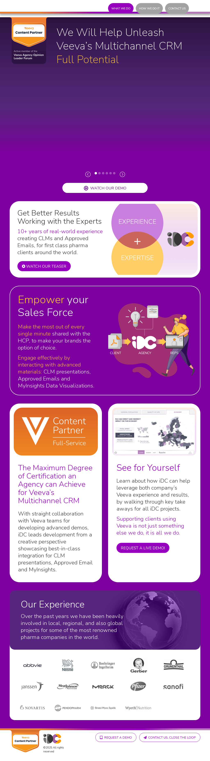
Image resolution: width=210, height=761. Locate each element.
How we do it (149, 8)
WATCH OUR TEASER (45, 266)
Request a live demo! (144, 548)
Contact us (177, 8)
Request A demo (179, 737)
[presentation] (88, 174)
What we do (120, 8)
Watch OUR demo (105, 188)
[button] (96, 173)
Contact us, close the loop (169, 748)
